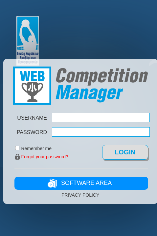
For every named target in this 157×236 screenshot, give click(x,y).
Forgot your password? (44, 156)
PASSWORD (32, 132)
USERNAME (32, 118)
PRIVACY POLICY (80, 195)
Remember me (36, 148)
